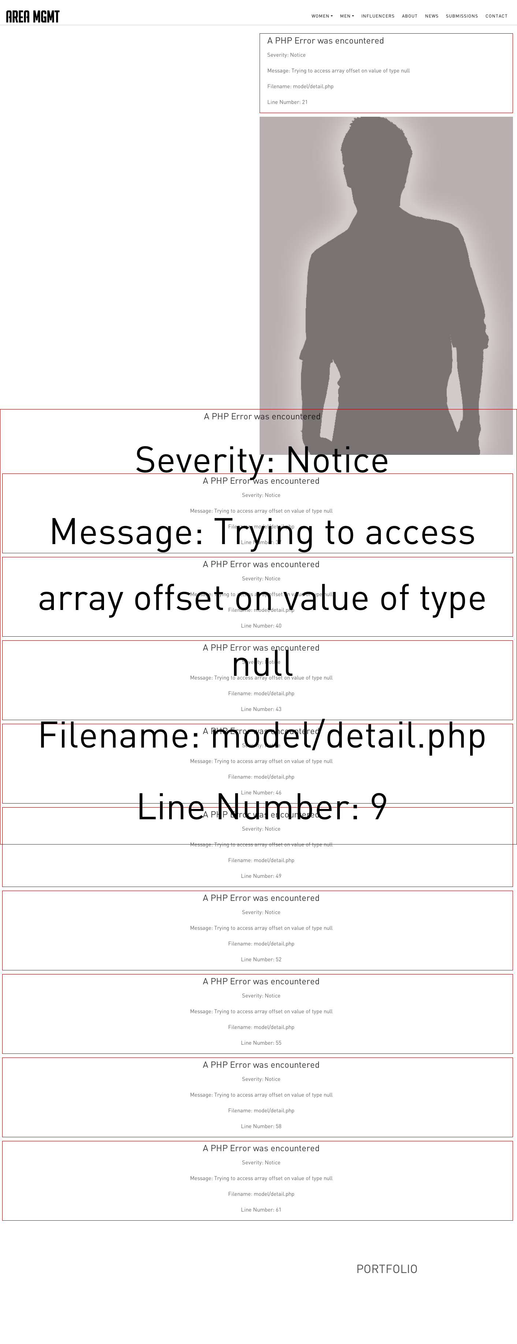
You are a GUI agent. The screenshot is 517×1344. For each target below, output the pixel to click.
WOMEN (321, 16)
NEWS (432, 16)
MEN (345, 16)
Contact (497, 16)
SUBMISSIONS (462, 16)
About (410, 16)
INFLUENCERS (378, 16)
